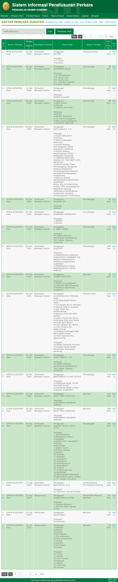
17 (101, 37)
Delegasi (95, 16)
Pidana (45, 16)
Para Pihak (67, 45)
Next (111, 37)
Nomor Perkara (15, 45)
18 (106, 37)
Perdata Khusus (33, 16)
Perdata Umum (17, 16)
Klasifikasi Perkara (43, 45)
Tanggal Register (29, 44)
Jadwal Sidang (73, 16)
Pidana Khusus (57, 16)
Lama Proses (108, 44)
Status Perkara (94, 45)
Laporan (85, 16)
